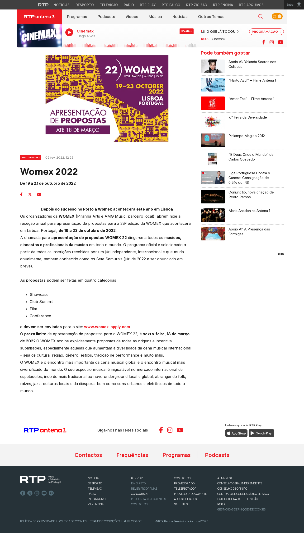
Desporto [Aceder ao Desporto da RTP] (85, 5)
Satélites (181, 504)
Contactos (88, 455)
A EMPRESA (224, 478)
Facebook (22, 493)
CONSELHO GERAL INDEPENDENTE (239, 483)
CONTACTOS (182, 478)
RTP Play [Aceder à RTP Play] (148, 5)
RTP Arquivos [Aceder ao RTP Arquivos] (251, 5)
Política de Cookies (72, 521)
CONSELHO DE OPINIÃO (232, 489)
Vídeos (132, 16)
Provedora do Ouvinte (190, 494)
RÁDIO (92, 494)
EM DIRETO (138, 483)
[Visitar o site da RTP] (43, 4)
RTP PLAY (137, 478)
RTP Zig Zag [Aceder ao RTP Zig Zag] (196, 5)
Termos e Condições (105, 521)
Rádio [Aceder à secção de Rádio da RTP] (129, 5)
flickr (51, 493)
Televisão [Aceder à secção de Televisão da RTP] (109, 5)
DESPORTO (95, 483)
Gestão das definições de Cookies (241, 509)
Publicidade (133, 521)
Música (155, 16)
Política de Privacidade (37, 521)
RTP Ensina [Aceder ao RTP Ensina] (223, 5)
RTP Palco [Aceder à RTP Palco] (171, 5)
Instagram (37, 493)
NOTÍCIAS (94, 478)
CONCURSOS (139, 494)
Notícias (180, 16)
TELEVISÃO (95, 489)
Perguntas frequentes (148, 499)
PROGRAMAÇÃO (266, 31)
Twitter (30, 493)
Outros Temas (211, 16)
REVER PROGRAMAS (144, 489)
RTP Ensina (96, 504)
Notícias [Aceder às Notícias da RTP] (61, 5)
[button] (260, 16)
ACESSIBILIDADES (185, 499)
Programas (77, 16)
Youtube (44, 493)
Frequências (132, 455)
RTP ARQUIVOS (97, 499)
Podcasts (106, 16)
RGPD (221, 504)
